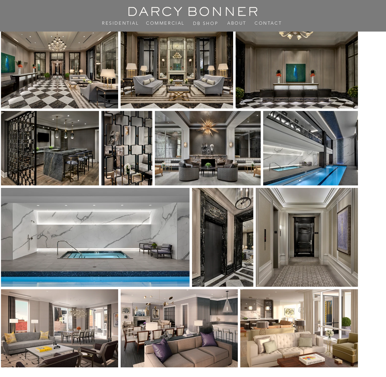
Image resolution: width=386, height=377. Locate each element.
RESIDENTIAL (120, 23)
